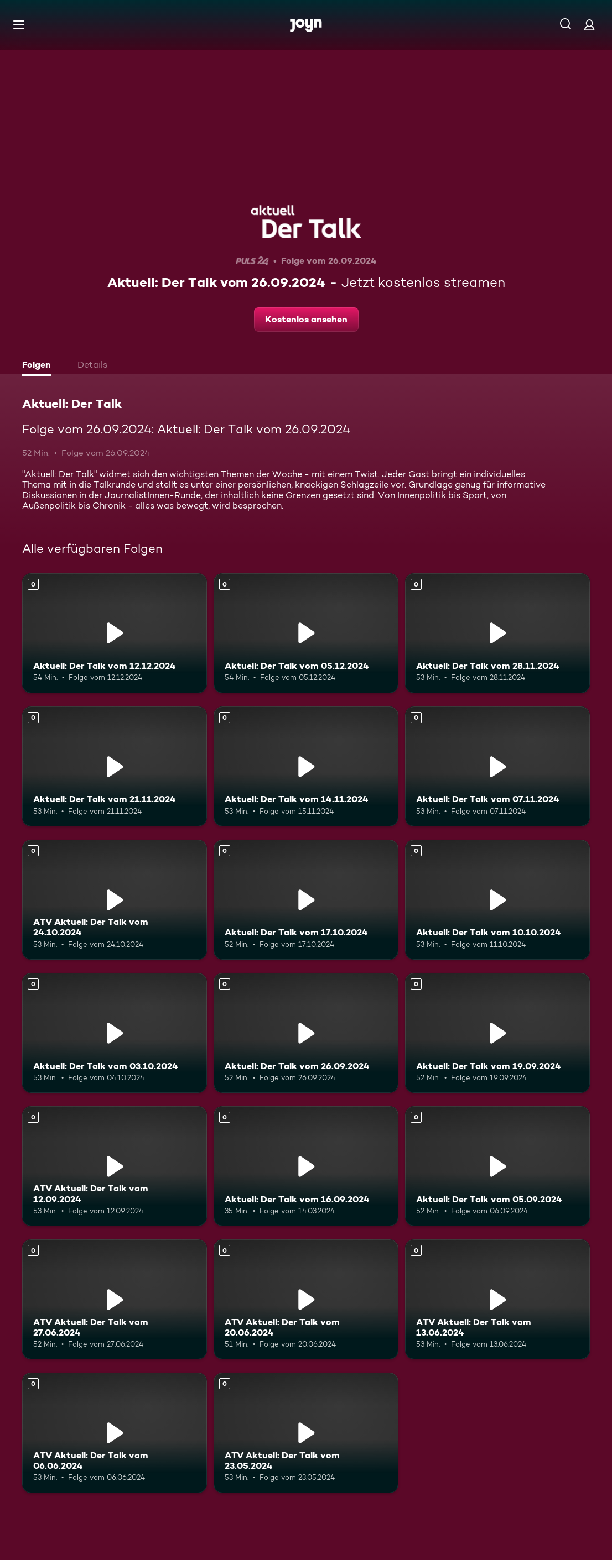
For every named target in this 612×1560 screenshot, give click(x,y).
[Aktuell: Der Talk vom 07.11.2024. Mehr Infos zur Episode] (497, 766)
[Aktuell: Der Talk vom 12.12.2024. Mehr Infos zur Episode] (114, 633)
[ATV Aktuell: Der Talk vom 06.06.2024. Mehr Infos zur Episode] (114, 1433)
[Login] (589, 24)
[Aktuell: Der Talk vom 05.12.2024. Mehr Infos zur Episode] (306, 633)
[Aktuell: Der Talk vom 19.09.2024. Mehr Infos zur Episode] (497, 1033)
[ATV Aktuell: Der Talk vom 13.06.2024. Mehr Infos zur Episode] (497, 1299)
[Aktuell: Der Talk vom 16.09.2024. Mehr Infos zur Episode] (306, 1166)
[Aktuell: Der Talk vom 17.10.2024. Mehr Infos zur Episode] (306, 900)
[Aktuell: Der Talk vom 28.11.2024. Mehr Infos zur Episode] (497, 633)
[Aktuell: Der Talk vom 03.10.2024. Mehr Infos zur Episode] (114, 1033)
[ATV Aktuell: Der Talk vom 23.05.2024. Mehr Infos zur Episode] (306, 1433)
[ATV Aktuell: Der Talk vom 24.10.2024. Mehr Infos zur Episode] (114, 900)
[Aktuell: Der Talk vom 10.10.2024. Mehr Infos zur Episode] (497, 900)
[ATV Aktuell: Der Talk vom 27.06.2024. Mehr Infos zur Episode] (114, 1299)
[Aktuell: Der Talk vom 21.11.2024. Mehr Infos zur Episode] (114, 766)
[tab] (39, 366)
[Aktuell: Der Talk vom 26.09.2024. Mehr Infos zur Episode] (306, 1033)
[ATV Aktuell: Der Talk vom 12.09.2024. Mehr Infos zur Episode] (114, 1166)
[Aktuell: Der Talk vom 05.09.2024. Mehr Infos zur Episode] (497, 1166)
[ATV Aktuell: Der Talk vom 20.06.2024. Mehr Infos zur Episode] (306, 1299)
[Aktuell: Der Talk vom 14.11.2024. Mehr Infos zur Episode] (306, 766)
